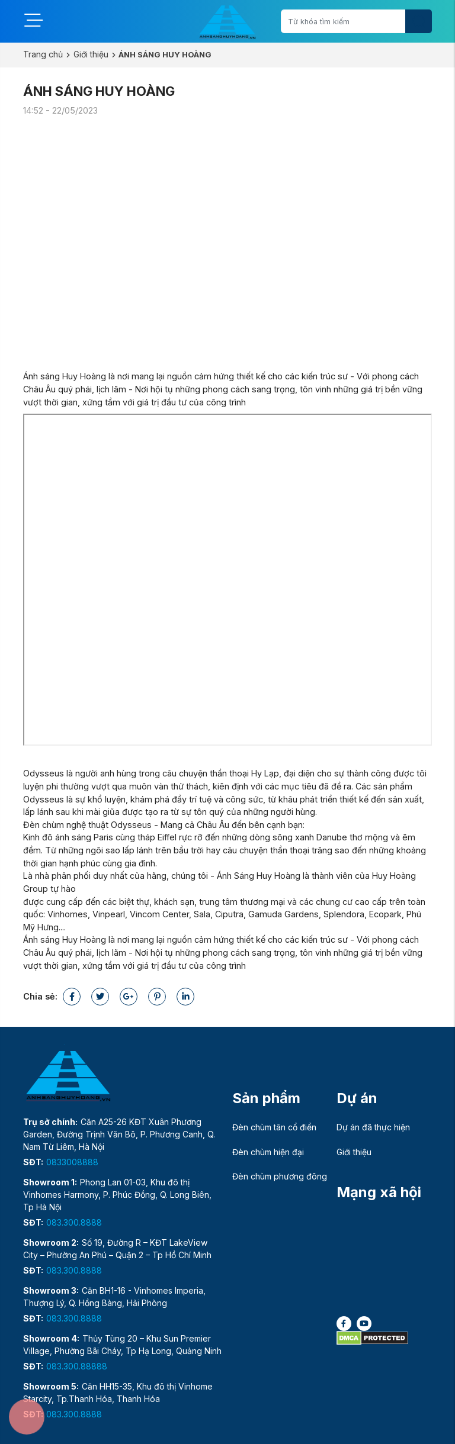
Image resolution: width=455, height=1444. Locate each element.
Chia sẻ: (40, 996)
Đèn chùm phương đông (279, 1176)
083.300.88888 (76, 1366)
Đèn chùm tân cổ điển (274, 1127)
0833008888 (72, 1162)
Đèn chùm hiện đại (268, 1152)
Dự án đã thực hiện (373, 1127)
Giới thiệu (90, 54)
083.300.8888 (74, 1222)
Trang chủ (43, 54)
